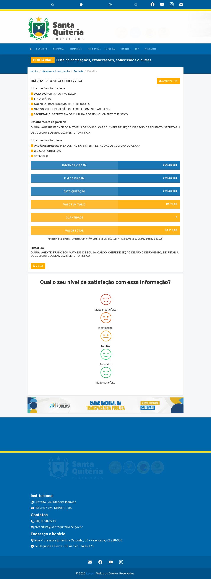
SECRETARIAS (76, 49)
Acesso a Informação (56, 71)
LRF (137, 49)
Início (34, 71)
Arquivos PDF (168, 81)
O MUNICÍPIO (42, 49)
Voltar (38, 265)
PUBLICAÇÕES (151, 49)
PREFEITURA (59, 49)
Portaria (78, 71)
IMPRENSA (110, 49)
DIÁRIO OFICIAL (94, 49)
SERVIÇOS (125, 49)
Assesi (90, 573)
